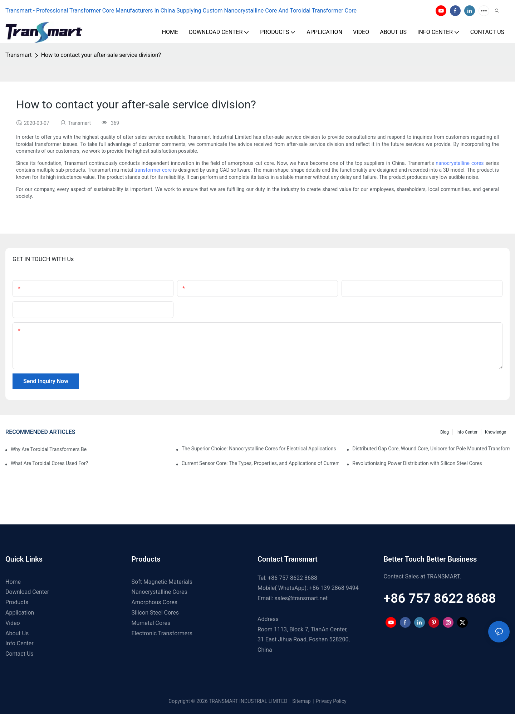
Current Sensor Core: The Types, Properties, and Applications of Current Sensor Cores (260, 463)
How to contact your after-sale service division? (101, 55)
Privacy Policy (331, 701)
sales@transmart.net (301, 598)
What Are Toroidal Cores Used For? (49, 463)
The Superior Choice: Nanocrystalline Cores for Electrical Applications (259, 448)
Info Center (466, 432)
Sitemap (301, 701)
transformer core (153, 170)
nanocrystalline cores (460, 163)
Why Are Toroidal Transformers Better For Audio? (49, 449)
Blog (444, 432)
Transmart (18, 55)
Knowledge (495, 432)
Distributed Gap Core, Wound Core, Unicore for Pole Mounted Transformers (431, 448)
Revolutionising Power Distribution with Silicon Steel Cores (417, 463)
